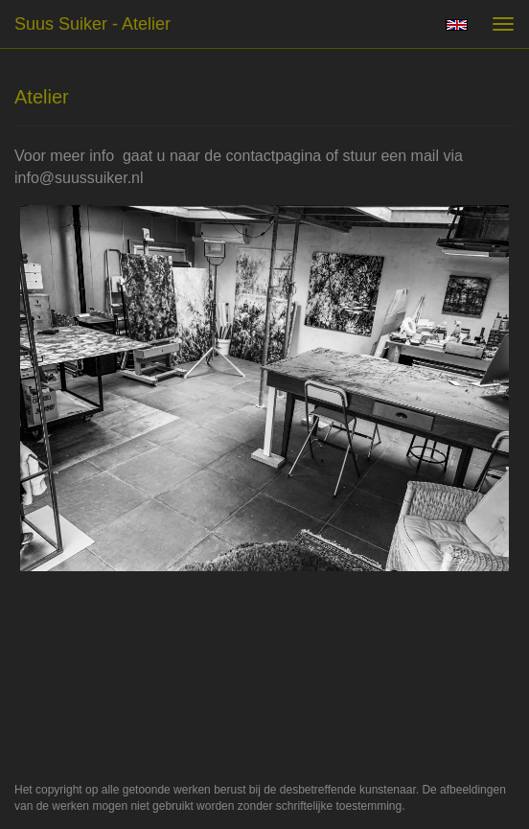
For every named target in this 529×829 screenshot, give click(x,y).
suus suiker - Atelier (92, 24)
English (457, 25)
